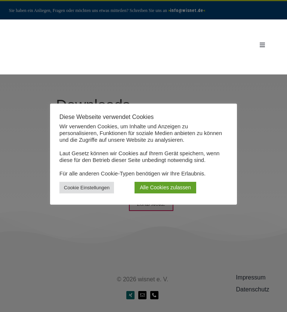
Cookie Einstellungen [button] (86, 187)
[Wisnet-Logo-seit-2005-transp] (52, 31)
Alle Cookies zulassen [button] (165, 187)
